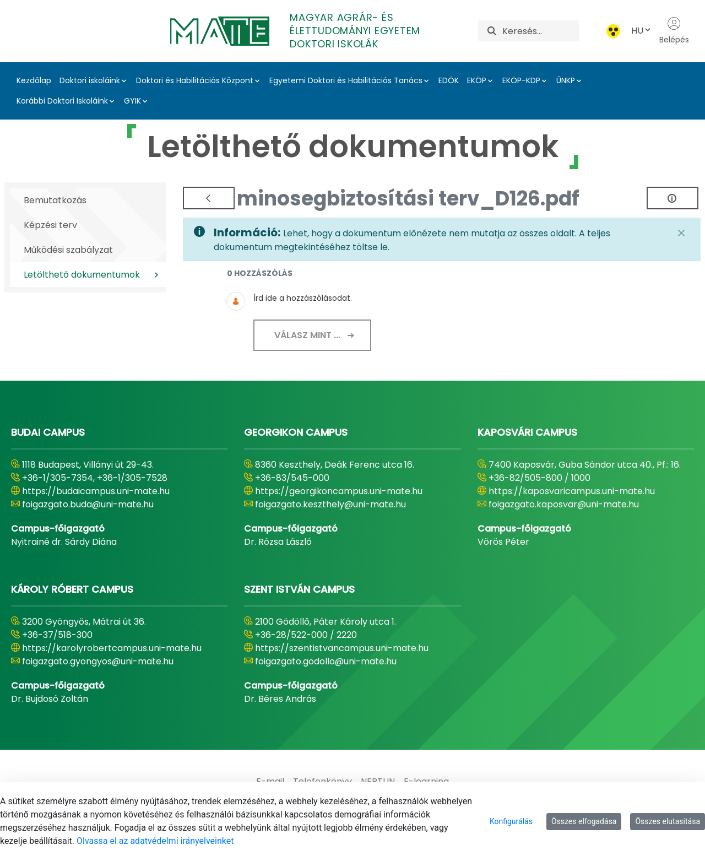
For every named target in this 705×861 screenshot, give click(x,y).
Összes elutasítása (667, 821)
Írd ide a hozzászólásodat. (302, 298)
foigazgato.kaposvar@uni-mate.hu (564, 504)
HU (641, 30)
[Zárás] (681, 233)
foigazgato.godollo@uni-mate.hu (326, 661)
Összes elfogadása (584, 821)
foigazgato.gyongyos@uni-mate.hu (97, 661)
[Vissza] (209, 198)
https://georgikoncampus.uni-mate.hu (338, 491)
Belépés (674, 31)
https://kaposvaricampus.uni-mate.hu (572, 491)
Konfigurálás (511, 821)
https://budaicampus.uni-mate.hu (96, 491)
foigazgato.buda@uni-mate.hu (88, 504)
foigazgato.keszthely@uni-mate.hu (330, 504)
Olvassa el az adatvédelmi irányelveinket (155, 841)
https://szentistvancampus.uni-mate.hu (342, 648)
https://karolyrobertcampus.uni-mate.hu (112, 648)
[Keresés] (540, 30)
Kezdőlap (34, 80)
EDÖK (448, 80)
